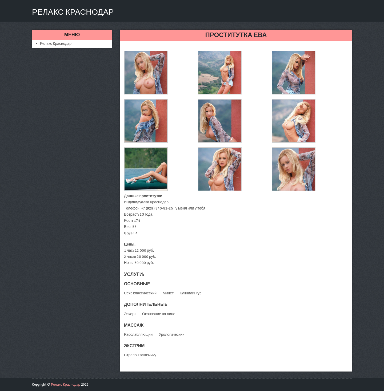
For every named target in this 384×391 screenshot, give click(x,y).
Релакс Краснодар (73, 12)
